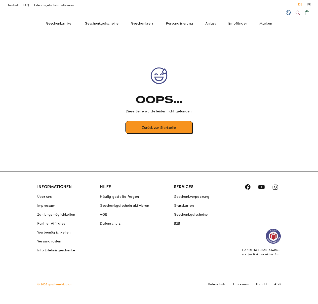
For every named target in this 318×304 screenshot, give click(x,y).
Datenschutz (110, 223)
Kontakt (12, 5)
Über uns (44, 196)
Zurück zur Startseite (159, 127)
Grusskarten (184, 205)
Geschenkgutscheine (102, 23)
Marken (265, 23)
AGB (103, 214)
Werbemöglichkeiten (54, 232)
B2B (177, 223)
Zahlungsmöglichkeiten (56, 214)
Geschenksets (142, 23)
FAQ (26, 5)
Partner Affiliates (51, 223)
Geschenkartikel (59, 23)
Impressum (46, 205)
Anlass (210, 23)
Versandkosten (49, 241)
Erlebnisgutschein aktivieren (54, 5)
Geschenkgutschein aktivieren (124, 205)
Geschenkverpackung (192, 196)
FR (309, 4)
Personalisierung (179, 23)
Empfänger (237, 23)
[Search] (298, 13)
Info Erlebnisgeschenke (56, 250)
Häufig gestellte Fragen (119, 196)
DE (300, 4)
